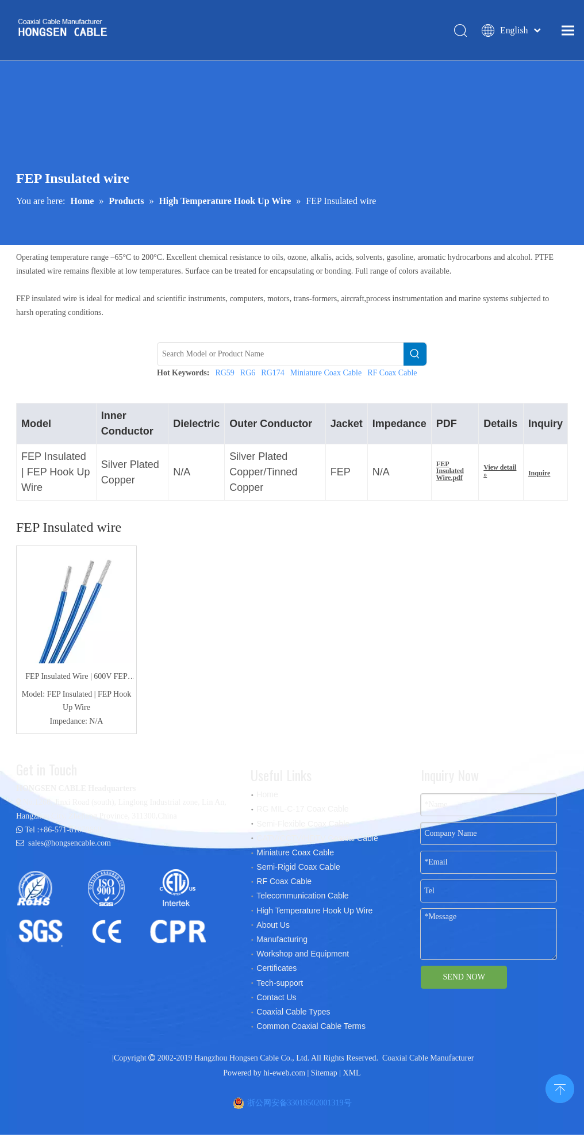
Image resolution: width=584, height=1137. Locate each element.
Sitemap (324, 1075)
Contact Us (276, 999)
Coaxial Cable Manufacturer (428, 1061)
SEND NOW (464, 979)
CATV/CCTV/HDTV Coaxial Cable (317, 840)
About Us (273, 927)
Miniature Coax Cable (326, 375)
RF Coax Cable (392, 375)
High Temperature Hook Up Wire (314, 912)
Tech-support (279, 985)
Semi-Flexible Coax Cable (302, 826)
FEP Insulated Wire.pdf (450, 473)
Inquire (539, 476)
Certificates (276, 970)
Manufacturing (282, 942)
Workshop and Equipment (302, 956)
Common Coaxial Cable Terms (311, 1029)
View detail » (499, 473)
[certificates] (116, 910)
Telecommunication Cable (302, 898)
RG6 (247, 375)
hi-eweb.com (284, 1075)
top (560, 1087)
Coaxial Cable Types (293, 1014)
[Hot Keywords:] (415, 356)
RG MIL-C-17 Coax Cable (302, 811)
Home (267, 797)
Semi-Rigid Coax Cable (298, 869)
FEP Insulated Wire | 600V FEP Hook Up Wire (76, 680)
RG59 (224, 375)
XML (352, 1075)
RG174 (272, 375)
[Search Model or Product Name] (280, 356)
